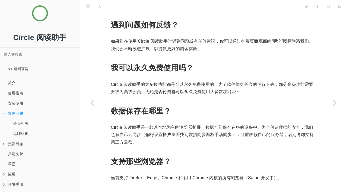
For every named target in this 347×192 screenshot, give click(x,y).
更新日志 (13, 144)
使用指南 (15, 93)
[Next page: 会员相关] (335, 102)
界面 (11, 164)
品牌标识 (21, 133)
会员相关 (21, 123)
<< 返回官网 (18, 69)
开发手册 (13, 184)
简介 (11, 83)
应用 (9, 174)
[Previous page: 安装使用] (92, 102)
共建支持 (15, 154)
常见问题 (13, 113)
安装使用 (15, 103)
